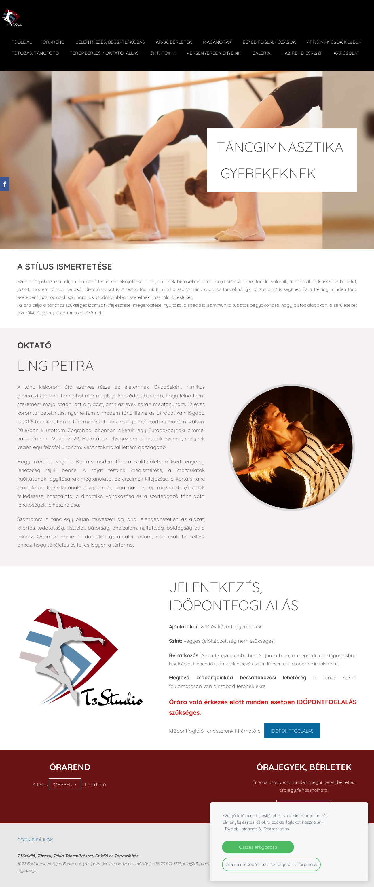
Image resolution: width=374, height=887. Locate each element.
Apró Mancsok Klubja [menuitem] (43, 48)
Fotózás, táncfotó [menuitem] (105, 48)
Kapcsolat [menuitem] (82, 59)
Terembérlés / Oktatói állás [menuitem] (174, 48)
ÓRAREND (65, 785)
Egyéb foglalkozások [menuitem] (274, 37)
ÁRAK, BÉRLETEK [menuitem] (179, 37)
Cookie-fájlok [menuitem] (35, 840)
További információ (242, 828)
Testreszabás (276, 828)
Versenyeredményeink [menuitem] (284, 48)
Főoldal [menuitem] (26, 37)
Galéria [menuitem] (331, 48)
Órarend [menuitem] (59, 37)
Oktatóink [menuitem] (233, 48)
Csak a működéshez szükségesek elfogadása (271, 864)
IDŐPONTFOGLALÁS (292, 731)
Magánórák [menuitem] (222, 37)
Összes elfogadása (258, 847)
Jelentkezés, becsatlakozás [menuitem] (115, 37)
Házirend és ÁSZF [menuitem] (37, 59)
